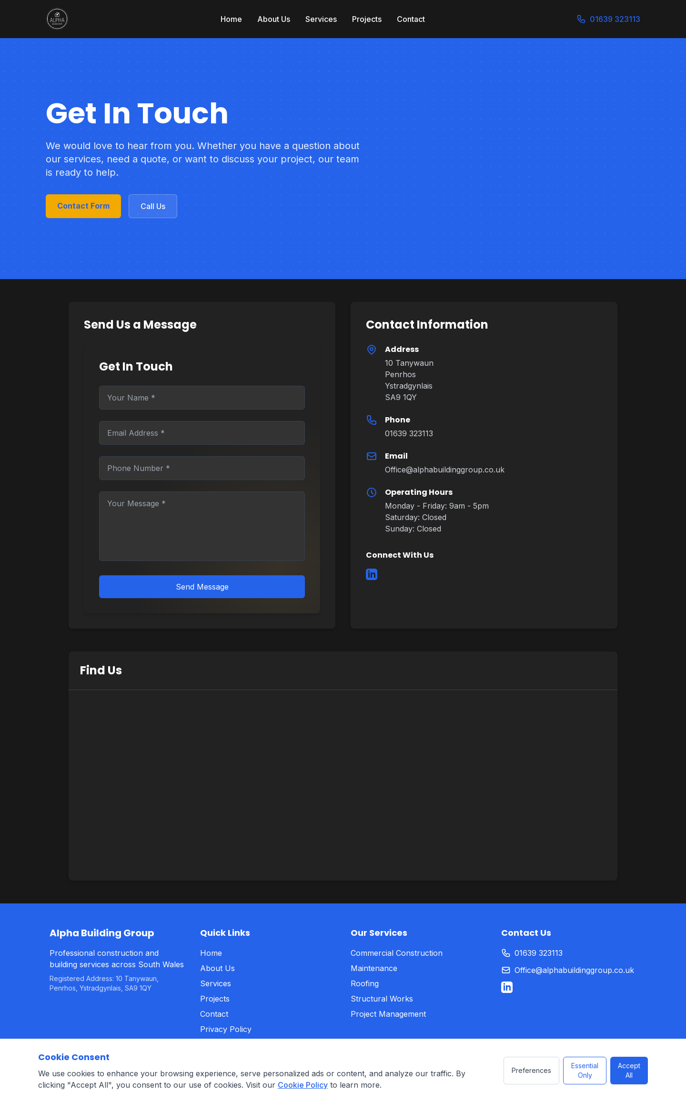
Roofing (365, 983)
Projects (367, 19)
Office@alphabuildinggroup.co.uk (444, 469)
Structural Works (382, 998)
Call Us (153, 206)
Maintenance (374, 968)
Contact (411, 19)
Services (321, 19)
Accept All (629, 1070)
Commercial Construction (397, 953)
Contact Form (83, 205)
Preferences (531, 1070)
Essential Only (584, 1070)
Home (231, 19)
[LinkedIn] (371, 574)
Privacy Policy (226, 1029)
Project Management (388, 1014)
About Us (273, 19)
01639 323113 (608, 18)
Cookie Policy (303, 1085)
